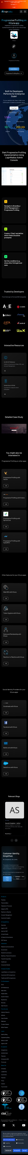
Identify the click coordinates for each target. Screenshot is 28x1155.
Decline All (8, 1150)
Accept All (17, 1150)
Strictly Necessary (9, 1139)
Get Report (14, 4)
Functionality (20, 1143)
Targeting (7, 1143)
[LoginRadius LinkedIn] (4, 1125)
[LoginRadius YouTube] (23, 1125)
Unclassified (7, 1146)
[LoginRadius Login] (21, 11)
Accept (25, 1150)
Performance (20, 1139)
